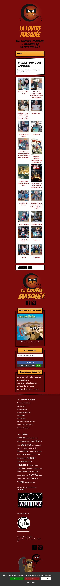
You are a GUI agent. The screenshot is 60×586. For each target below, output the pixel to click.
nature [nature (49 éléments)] (40, 468)
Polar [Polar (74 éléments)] (19, 471)
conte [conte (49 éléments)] (18, 445)
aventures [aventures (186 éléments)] (36, 441)
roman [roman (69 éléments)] (37, 471)
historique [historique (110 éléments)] (36, 454)
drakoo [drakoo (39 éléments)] (33, 445)
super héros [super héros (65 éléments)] (25, 478)
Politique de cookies (23, 428)
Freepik (29, 537)
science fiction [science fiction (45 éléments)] (25, 475)
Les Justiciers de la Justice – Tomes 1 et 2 (29, 377)
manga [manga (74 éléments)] (35, 465)
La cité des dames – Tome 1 (25, 386)
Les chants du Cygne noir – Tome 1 (27, 389)
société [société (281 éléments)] (33, 474)
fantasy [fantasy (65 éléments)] (31, 451)
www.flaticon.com (22, 539)
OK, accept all (16, 579)
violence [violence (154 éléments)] (34, 478)
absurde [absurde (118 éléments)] (21, 438)
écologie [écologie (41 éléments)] (33, 482)
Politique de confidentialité (25, 424)
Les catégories (21, 406)
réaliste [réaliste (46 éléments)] (19, 475)
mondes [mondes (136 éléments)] (21, 468)
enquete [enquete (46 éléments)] (30, 448)
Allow (38, 365)
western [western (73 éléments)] (27, 482)
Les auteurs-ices (22, 409)
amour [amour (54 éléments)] (36, 438)
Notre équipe (21, 415)
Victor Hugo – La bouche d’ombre (27, 383)
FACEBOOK (30, 362)
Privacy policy (30, 582)
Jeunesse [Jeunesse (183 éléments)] (22, 464)
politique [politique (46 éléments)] (24, 471)
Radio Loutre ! (21, 418)
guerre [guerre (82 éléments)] (23, 454)
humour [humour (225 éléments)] (31, 457)
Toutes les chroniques (24, 403)
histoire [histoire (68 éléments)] (28, 454)
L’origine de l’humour (23, 380)
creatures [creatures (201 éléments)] (26, 444)
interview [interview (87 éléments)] (28, 462)
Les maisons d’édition (24, 412)
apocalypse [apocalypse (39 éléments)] (27, 441)
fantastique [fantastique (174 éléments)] (23, 451)
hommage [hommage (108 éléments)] (21, 458)
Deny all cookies (32, 579)
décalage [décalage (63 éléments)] (38, 445)
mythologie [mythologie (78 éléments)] (34, 468)
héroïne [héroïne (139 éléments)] (21, 461)
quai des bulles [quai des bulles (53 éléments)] (30, 471)
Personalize (46, 579)
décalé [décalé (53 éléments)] (19, 448)
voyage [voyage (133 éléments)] (20, 482)
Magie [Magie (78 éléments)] (30, 465)
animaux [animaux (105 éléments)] (21, 441)
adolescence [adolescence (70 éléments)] (29, 438)
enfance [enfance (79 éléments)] (25, 448)
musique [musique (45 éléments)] (28, 468)
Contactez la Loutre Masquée (26, 421)
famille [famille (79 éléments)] (35, 448)
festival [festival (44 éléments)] (36, 451)
